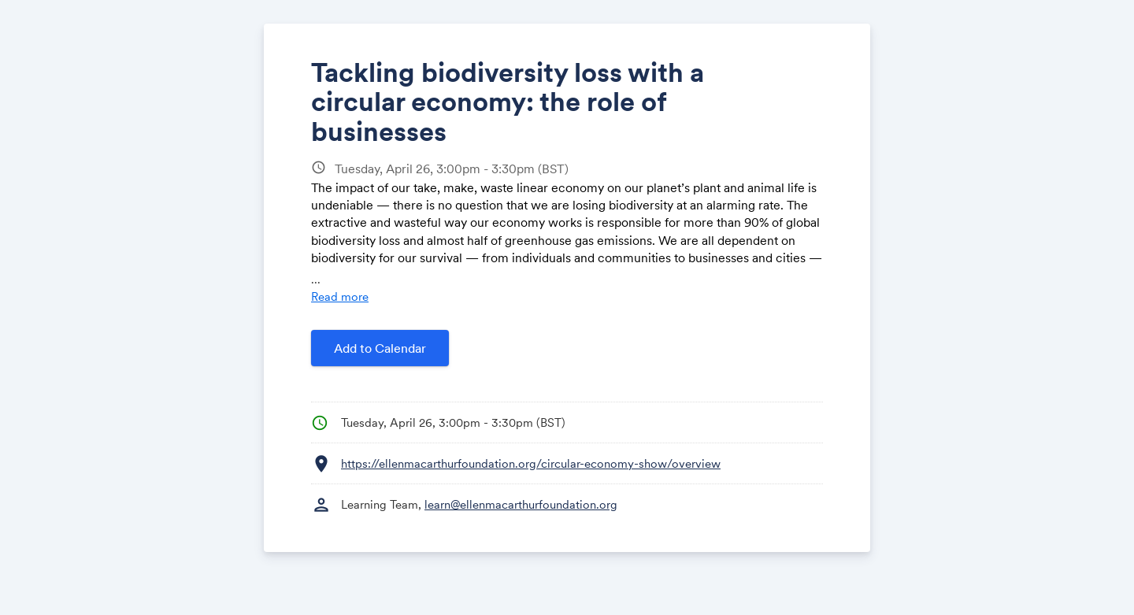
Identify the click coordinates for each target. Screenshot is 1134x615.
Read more (340, 296)
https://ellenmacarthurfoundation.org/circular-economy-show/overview (531, 463)
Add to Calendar (380, 348)
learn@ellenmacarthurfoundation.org (520, 504)
